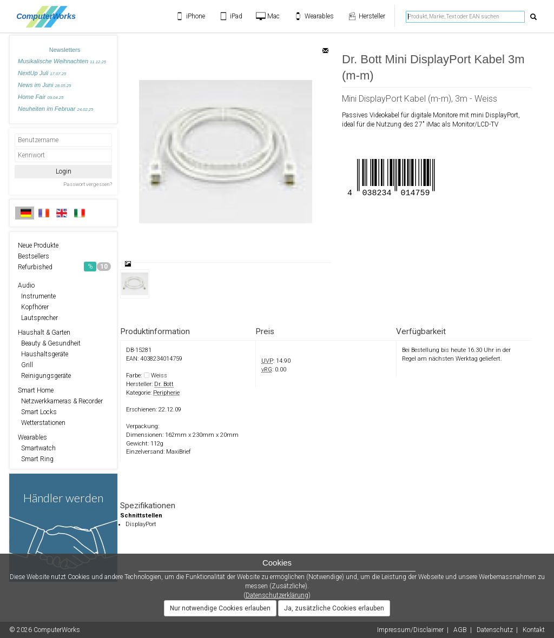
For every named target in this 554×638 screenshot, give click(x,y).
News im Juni (44, 85)
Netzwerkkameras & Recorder (60, 401)
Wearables (32, 437)
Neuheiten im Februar (55, 108)
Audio (26, 285)
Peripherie (166, 392)
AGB (460, 630)
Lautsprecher (38, 318)
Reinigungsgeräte (44, 376)
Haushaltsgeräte (43, 354)
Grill (25, 365)
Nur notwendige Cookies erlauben (220, 608)
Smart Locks (37, 412)
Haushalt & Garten (44, 332)
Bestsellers (33, 256)
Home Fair (40, 97)
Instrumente (37, 296)
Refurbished (64, 266)
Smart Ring (36, 459)
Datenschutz (495, 630)
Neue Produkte (38, 245)
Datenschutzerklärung (277, 595)
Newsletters (64, 49)
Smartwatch (37, 448)
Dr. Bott (164, 384)
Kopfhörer (33, 307)
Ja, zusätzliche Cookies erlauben (334, 608)
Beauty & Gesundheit (49, 343)
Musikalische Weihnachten (62, 61)
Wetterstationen (41, 423)
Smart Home (36, 390)
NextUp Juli (42, 73)
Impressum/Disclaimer (410, 630)
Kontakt (534, 630)
